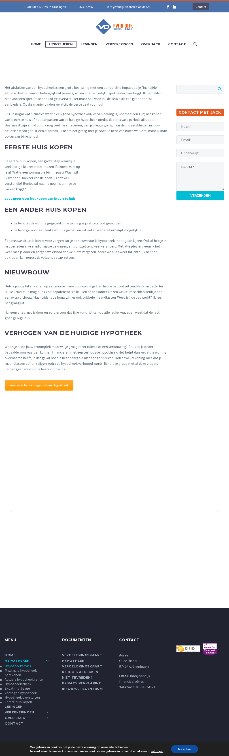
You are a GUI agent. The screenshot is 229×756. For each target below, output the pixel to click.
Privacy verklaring (82, 683)
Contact (201, 7)
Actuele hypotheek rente (24, 679)
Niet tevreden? (77, 678)
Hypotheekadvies (18, 666)
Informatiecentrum (82, 689)
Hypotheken (61, 44)
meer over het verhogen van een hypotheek (39, 385)
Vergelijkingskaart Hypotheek (82, 658)
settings (156, 751)
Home (36, 44)
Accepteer (185, 749)
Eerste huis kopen (18, 702)
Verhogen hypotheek (21, 693)
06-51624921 (86, 7)
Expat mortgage (17, 688)
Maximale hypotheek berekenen (21, 672)
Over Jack (150, 44)
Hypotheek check (18, 684)
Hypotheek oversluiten (22, 697)
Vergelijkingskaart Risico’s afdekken (82, 669)
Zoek (219, 89)
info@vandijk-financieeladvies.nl (128, 7)
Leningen (89, 44)
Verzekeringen (119, 44)
